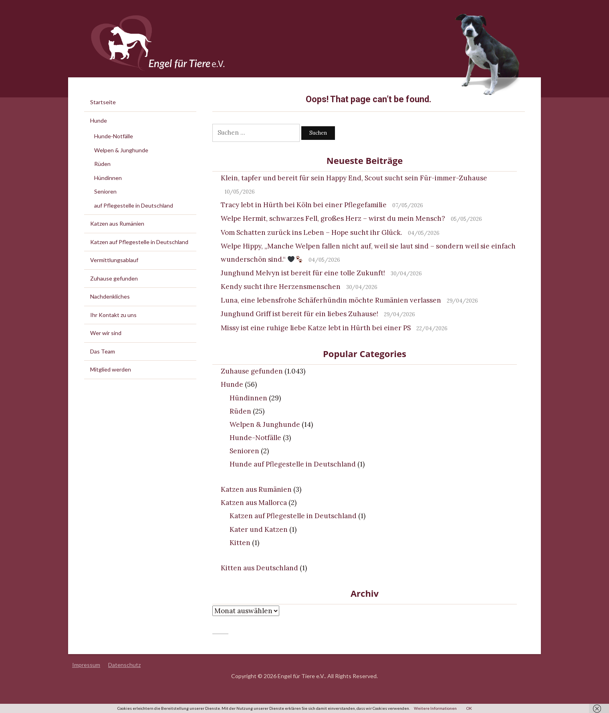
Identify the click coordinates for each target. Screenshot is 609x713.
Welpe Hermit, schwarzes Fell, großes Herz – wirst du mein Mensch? (333, 218)
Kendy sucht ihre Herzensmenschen (281, 286)
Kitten (240, 542)
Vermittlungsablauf (114, 260)
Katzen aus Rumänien (256, 489)
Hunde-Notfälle (255, 437)
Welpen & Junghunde (265, 424)
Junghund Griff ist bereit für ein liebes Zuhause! (299, 313)
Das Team (102, 351)
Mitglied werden (110, 369)
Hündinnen (248, 398)
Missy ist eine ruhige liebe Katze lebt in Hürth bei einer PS (316, 327)
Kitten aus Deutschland (259, 568)
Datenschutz (124, 664)
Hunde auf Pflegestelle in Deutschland (293, 464)
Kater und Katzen (259, 529)
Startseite (103, 102)
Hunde (232, 384)
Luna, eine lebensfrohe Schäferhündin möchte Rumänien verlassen (331, 300)
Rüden (240, 411)
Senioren (244, 450)
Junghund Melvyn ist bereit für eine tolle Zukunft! (303, 273)
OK (469, 708)
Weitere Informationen (435, 708)
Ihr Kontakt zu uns (113, 314)
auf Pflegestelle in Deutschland (133, 205)
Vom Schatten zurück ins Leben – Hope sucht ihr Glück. (311, 232)
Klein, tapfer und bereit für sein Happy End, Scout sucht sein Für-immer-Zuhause (354, 178)
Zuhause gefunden (252, 371)
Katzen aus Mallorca (254, 502)
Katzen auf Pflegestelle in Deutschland (293, 515)
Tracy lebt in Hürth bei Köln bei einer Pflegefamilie (304, 204)
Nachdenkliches (110, 296)
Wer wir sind (105, 332)
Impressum (86, 664)
